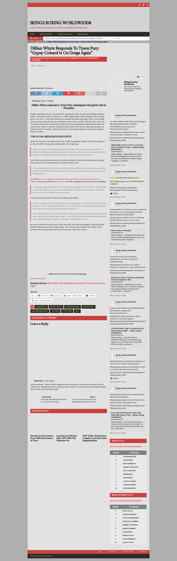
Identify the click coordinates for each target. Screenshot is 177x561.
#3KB (124, 140)
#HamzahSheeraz (117, 361)
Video (114, 193)
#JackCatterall (115, 394)
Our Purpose (84, 34)
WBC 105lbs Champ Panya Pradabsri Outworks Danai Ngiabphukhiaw (95, 438)
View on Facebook (115, 165)
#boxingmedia (128, 138)
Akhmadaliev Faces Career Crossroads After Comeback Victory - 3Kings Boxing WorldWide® (127, 147)
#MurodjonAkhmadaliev (119, 124)
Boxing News (41, 307)
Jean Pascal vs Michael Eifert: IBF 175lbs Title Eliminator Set (67, 438)
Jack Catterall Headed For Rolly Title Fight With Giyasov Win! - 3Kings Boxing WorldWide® (127, 415)
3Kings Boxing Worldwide (126, 115)
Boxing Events (47, 34)
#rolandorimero (122, 397)
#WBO (124, 364)
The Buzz (42, 42)
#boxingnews (139, 138)
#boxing (113, 138)
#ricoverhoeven (116, 313)
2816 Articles (49, 381)
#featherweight (116, 129)
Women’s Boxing (66, 34)
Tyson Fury (67, 311)
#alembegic (138, 361)
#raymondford (128, 214)
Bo (34, 65)
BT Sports (61, 181)
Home (32, 34)
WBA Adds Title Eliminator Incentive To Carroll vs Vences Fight (67, 284)
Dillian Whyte (56, 307)
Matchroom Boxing (40, 311)
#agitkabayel (115, 259)
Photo (114, 378)
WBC (77, 311)
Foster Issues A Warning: (121, 230)
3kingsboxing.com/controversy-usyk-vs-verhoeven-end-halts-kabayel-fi (125, 318)
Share (124, 165)
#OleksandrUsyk (116, 262)
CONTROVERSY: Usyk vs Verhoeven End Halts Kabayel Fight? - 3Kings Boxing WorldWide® (127, 331)
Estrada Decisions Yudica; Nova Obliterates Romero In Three (41, 438)
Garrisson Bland (72, 307)
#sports (119, 138)
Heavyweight (88, 307)
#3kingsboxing (115, 140)
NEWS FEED (32, 42)
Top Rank (55, 311)
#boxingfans (132, 187)
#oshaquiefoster (116, 209)
